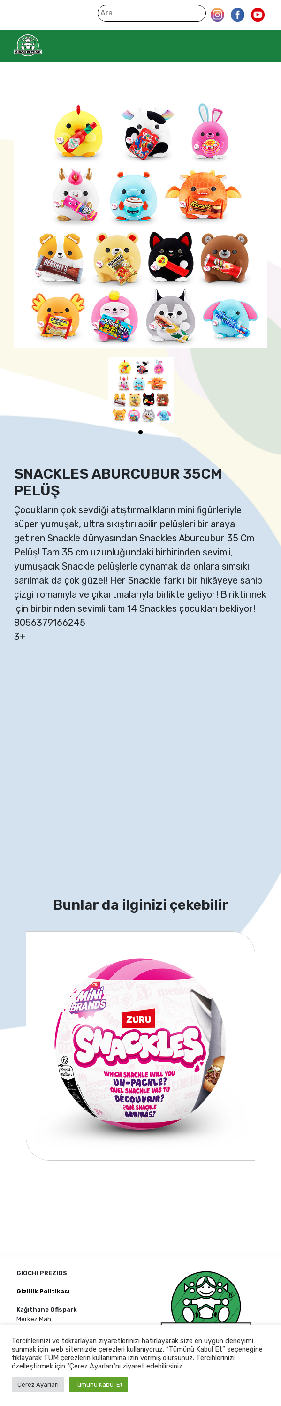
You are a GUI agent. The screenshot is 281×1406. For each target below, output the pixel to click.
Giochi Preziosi (46, 45)
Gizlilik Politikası (43, 1291)
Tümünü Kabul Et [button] (98, 1384)
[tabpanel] (141, 390)
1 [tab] (140, 432)
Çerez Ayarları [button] (38, 1384)
